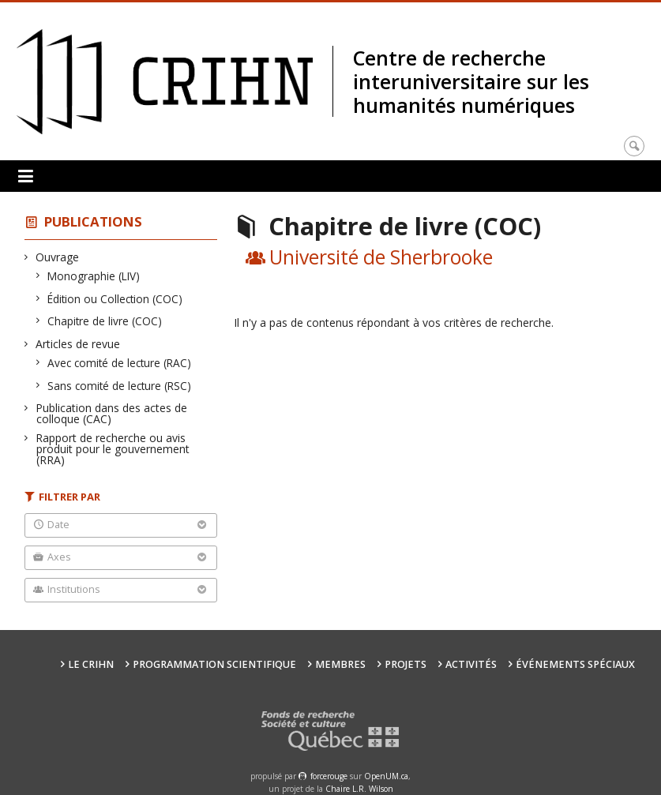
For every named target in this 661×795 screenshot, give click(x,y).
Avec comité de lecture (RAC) (119, 362)
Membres (340, 664)
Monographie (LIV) (94, 275)
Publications (93, 221)
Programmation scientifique (214, 664)
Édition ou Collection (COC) (115, 298)
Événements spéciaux (575, 664)
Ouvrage (57, 256)
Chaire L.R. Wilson (359, 788)
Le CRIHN (91, 664)
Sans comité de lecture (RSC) (119, 385)
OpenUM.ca (386, 776)
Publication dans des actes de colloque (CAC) (111, 413)
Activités (471, 664)
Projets (405, 664)
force (328, 776)
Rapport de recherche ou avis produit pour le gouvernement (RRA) (113, 448)
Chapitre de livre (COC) (105, 320)
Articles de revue (78, 343)
